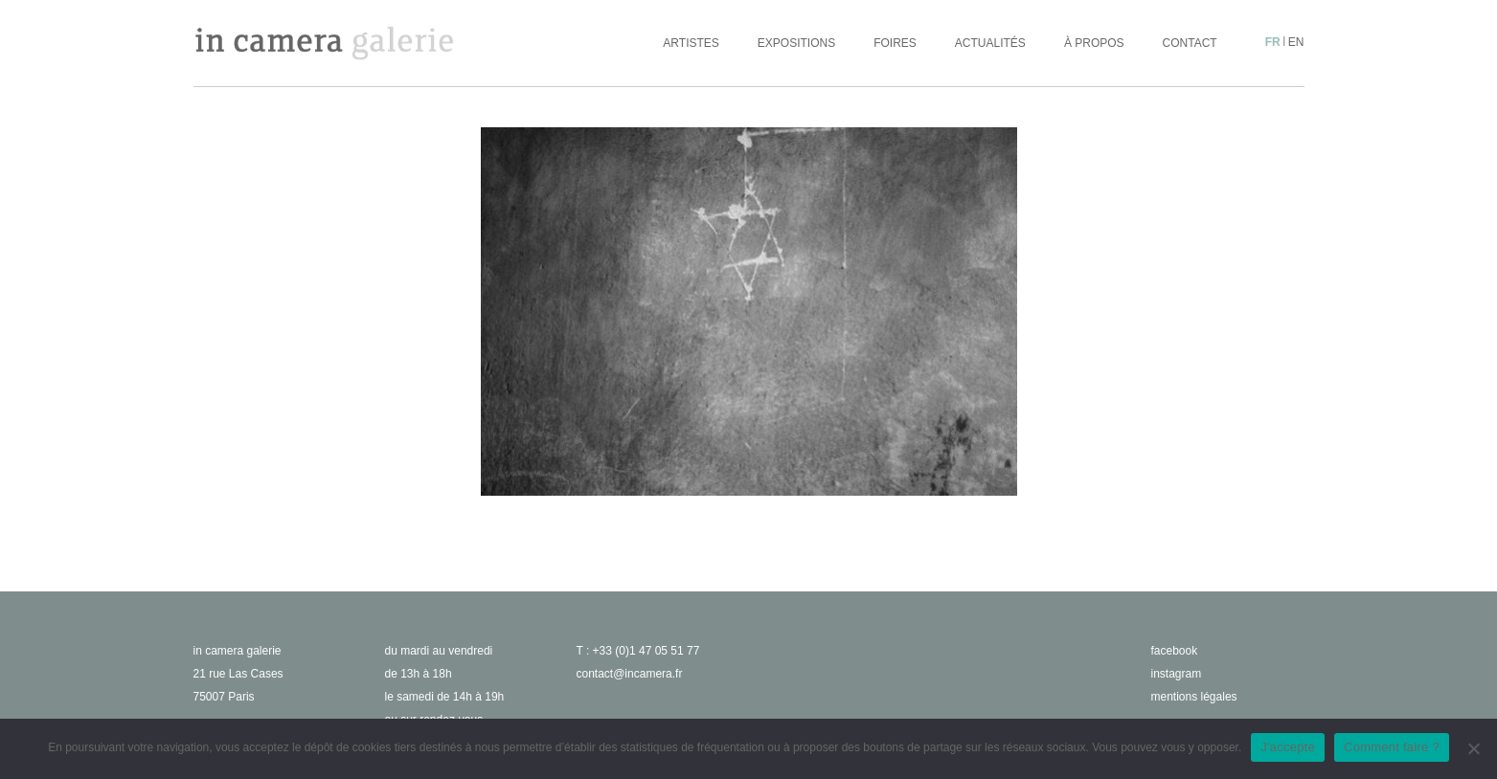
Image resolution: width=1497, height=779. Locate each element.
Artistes (690, 43)
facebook (1174, 650)
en (1296, 42)
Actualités (990, 43)
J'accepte (1287, 747)
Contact (1190, 43)
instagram (1176, 673)
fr (1273, 42)
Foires (895, 43)
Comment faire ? (1392, 747)
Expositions (796, 43)
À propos (1094, 43)
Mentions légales (1194, 696)
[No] (1473, 748)
